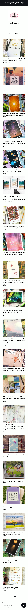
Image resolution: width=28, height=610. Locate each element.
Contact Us (5, 603)
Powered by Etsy (7, 607)
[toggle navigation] (25, 16)
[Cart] (23, 605)
